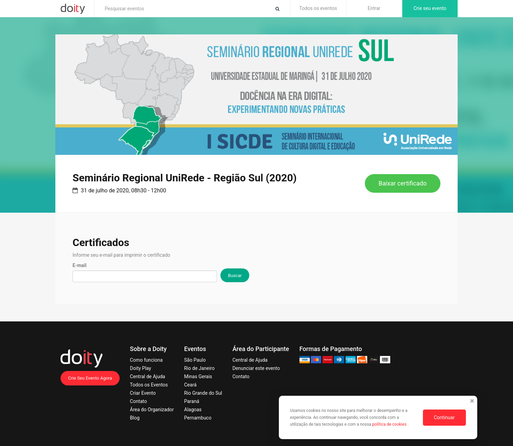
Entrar (374, 8)
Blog (135, 418)
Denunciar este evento (256, 368)
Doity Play (140, 368)
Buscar (235, 275)
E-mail (79, 265)
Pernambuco (197, 418)
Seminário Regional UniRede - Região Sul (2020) (185, 178)
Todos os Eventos (149, 384)
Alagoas (193, 409)
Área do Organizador (152, 409)
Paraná (191, 401)
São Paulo (195, 360)
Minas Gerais (198, 376)
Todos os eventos (318, 8)
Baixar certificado (403, 183)
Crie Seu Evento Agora (90, 378)
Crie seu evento (429, 8)
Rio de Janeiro (199, 368)
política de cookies (390, 424)
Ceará (190, 384)
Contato (138, 401)
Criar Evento (143, 393)
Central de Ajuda (147, 376)
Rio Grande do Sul (203, 393)
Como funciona (146, 360)
